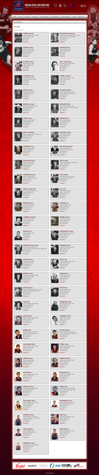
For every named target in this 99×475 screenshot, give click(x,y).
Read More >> (26, 41)
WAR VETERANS (66, 16)
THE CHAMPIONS (44, 16)
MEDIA (74, 16)
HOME (14, 16)
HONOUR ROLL (55, 16)
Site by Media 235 (49, 473)
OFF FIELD (34, 16)
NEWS (20, 16)
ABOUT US (81, 16)
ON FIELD (27, 16)
